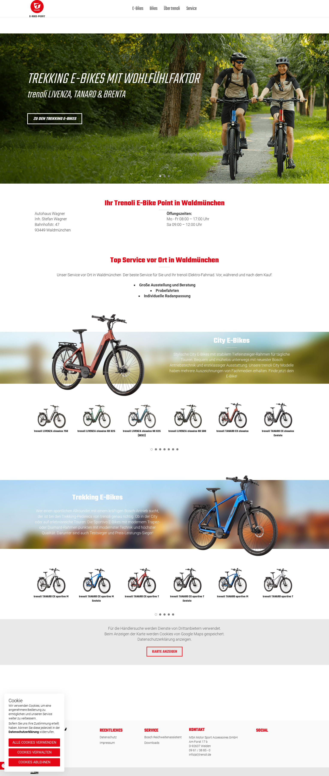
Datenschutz (108, 737)
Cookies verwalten (34, 752)
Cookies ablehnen (34, 762)
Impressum (107, 742)
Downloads (151, 742)
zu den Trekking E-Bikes (54, 119)
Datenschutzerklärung (24, 732)
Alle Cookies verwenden (34, 742)
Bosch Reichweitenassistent (163, 737)
